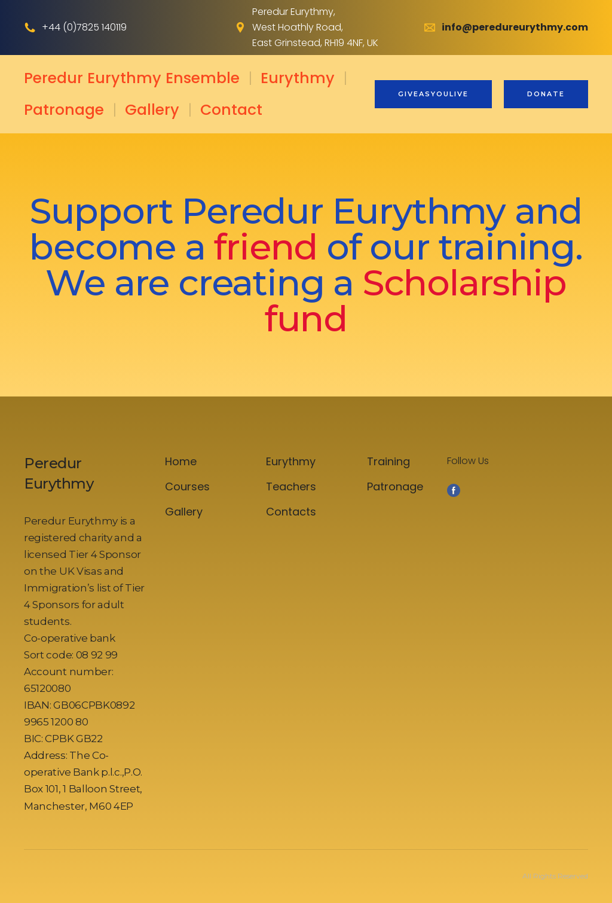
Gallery (152, 109)
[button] (433, 94)
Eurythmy (298, 78)
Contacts (291, 511)
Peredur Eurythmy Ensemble (132, 78)
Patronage (64, 109)
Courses (187, 486)
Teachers (291, 486)
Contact (231, 109)
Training (388, 461)
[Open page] (85, 474)
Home (181, 461)
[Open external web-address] (240, 27)
